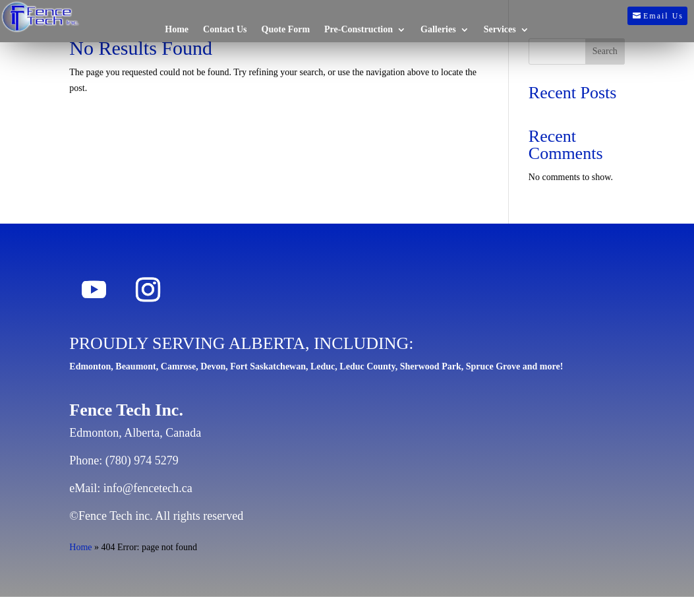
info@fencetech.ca (147, 488)
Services (500, 29)
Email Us (663, 15)
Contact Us (225, 29)
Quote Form (286, 29)
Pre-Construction (358, 29)
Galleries (438, 29)
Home (176, 29)
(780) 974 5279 (142, 460)
